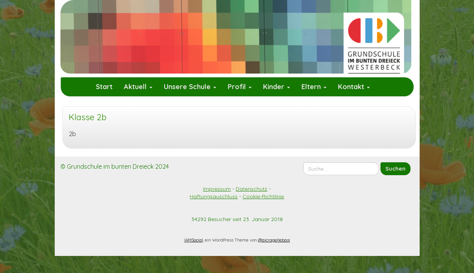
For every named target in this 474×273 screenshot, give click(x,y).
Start (104, 86)
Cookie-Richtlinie (263, 196)
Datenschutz (251, 188)
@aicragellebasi (274, 240)
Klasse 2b (87, 117)
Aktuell (138, 86)
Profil (240, 86)
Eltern (314, 86)
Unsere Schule (190, 86)
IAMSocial (193, 240)
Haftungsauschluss (214, 196)
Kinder (276, 86)
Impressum (217, 188)
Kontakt (354, 86)
